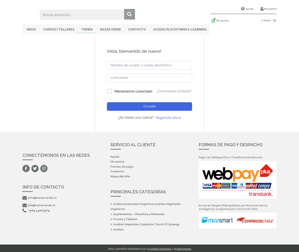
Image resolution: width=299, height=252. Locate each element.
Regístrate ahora (168, 116)
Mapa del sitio (120, 176)
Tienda (93, 28)
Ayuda (248, 8)
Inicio (32, 28)
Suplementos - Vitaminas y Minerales (139, 213)
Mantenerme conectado (133, 90)
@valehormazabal (159, 248)
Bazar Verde (119, 28)
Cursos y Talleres (62, 28)
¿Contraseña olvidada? (174, 90)
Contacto (148, 28)
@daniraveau (182, 248)
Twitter (35, 167)
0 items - (269, 20)
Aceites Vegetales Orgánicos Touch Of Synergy (147, 223)
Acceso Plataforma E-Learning (193, 28)
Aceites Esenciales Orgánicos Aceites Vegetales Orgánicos (146, 206)
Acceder (149, 105)
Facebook (26, 167)
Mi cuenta (270, 8)
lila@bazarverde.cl (39, 204)
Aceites (118, 228)
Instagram (44, 167)
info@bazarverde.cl (39, 196)
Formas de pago (122, 165)
